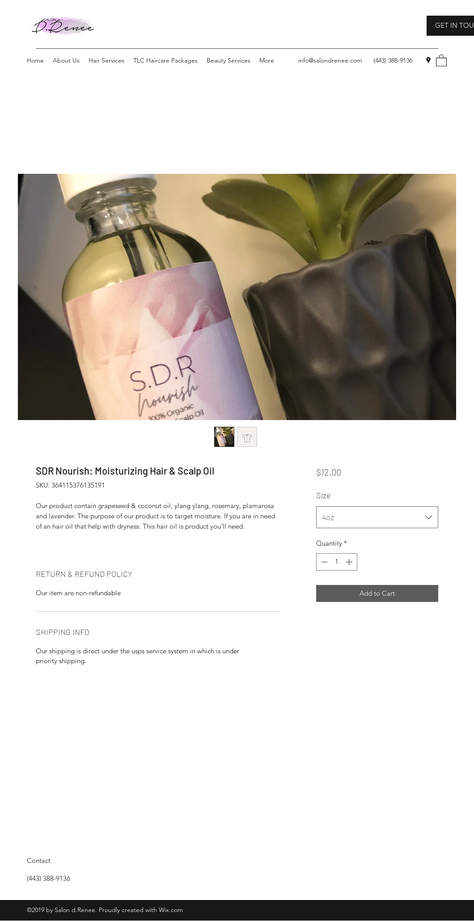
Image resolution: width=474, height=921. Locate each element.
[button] (441, 60)
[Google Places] (428, 60)
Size (323, 495)
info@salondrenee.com (330, 60)
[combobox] (377, 517)
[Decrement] (323, 562)
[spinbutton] (336, 562)
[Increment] (350, 562)
